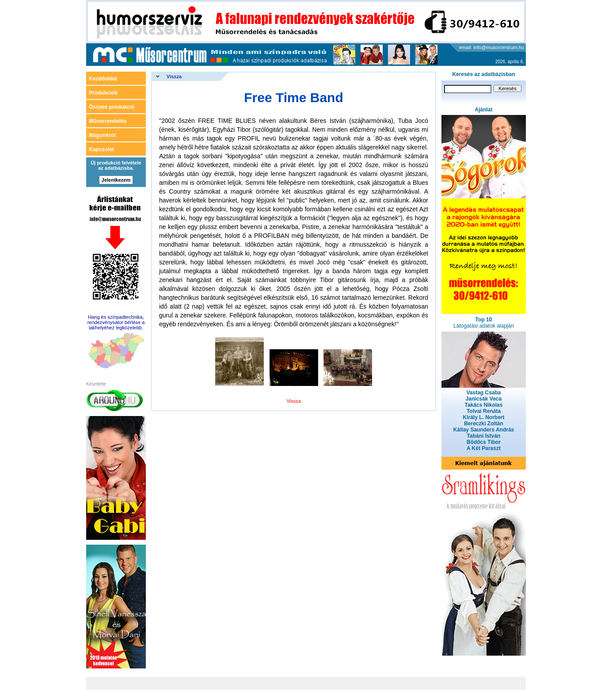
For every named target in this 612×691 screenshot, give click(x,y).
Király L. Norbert (483, 417)
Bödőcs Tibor (484, 442)
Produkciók (103, 93)
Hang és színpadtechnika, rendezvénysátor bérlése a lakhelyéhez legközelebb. (116, 322)
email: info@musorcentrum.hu (491, 47)
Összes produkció (111, 107)
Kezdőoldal (103, 79)
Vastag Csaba (483, 392)
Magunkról (102, 135)
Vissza (174, 76)
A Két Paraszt (484, 448)
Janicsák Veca (484, 399)
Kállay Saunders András (483, 430)
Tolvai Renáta (484, 411)
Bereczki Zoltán (483, 423)
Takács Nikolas (484, 405)
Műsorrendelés (107, 121)
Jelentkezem (116, 180)
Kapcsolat (101, 149)
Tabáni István (484, 436)
